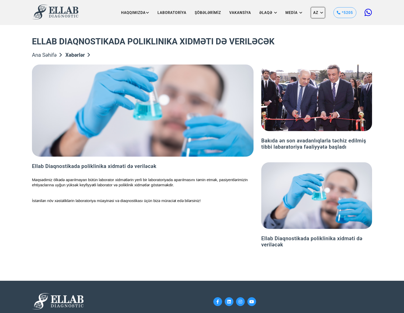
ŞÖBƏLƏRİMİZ (208, 13)
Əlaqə (268, 13)
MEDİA (293, 13)
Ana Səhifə (47, 55)
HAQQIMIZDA (135, 13)
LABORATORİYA (171, 13)
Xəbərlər (77, 55)
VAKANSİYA (240, 13)
